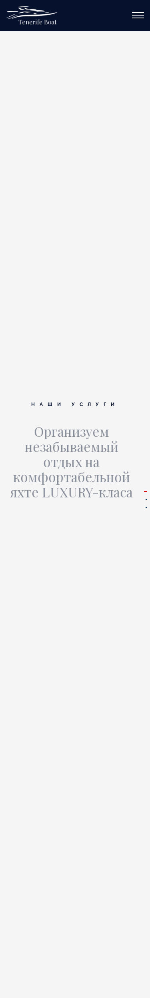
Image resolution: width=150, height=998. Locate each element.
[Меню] (138, 13)
